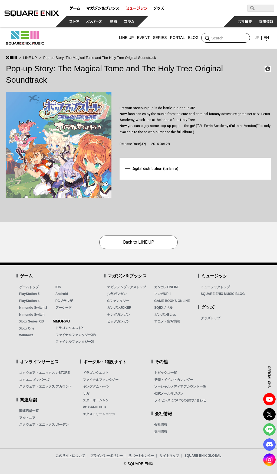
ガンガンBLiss (165, 315)
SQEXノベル (163, 308)
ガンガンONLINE (166, 287)
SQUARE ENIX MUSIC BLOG (223, 294)
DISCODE (269, 444)
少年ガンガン (117, 294)
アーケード (63, 308)
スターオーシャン (96, 400)
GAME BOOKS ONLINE (172, 301)
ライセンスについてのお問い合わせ (180, 400)
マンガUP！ (163, 294)
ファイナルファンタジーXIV (75, 335)
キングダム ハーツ (96, 386)
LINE (269, 429)
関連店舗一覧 (29, 411)
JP (257, 37)
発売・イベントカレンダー (173, 380)
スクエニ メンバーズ (34, 380)
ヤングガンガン (118, 315)
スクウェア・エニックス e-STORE (44, 373)
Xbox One (26, 328)
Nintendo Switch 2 (33, 308)
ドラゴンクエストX (69, 328)
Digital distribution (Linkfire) (155, 168)
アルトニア (27, 418)
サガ (86, 393)
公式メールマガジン (168, 393)
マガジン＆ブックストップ (126, 287)
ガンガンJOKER (119, 308)
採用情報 (160, 431)
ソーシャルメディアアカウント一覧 (180, 386)
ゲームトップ (29, 287)
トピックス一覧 (165, 373)
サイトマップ (169, 456)
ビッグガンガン (118, 321)
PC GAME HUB (94, 407)
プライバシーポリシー (106, 456)
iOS (58, 287)
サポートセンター (141, 456)
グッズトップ (210, 318)
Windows (26, 335)
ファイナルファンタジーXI (74, 342)
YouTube (269, 399)
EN (266, 37)
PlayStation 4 (29, 301)
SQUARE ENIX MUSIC (25, 38)
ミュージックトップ (215, 287)
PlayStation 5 (29, 294)
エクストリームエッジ (99, 414)
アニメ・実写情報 (167, 321)
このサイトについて (70, 456)
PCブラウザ (64, 301)
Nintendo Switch (32, 315)
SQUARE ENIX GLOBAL (203, 456)
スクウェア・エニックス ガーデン (44, 424)
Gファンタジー (118, 301)
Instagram (269, 459)
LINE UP (30, 58)
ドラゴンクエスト (96, 373)
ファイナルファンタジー (100, 380)
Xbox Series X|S (31, 321)
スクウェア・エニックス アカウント (45, 386)
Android (61, 294)
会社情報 (160, 424)
